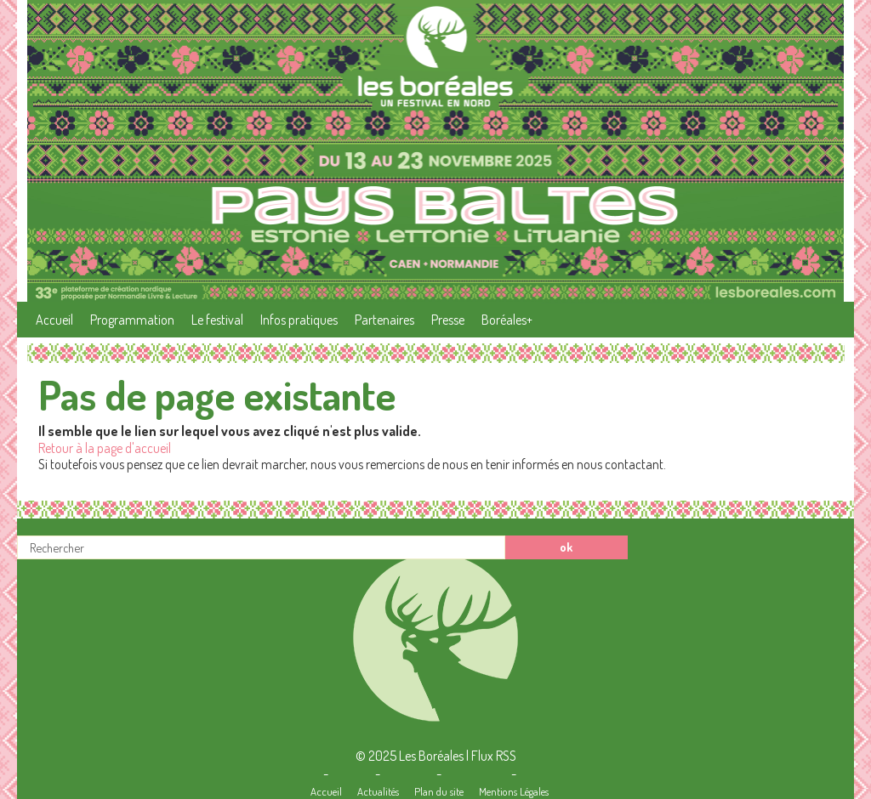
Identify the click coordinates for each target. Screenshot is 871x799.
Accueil (54, 319)
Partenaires (384, 319)
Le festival (217, 319)
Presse (447, 319)
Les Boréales (431, 755)
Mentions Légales (514, 791)
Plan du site (439, 791)
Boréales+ (506, 319)
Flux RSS (493, 755)
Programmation (132, 319)
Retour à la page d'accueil (104, 447)
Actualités (378, 791)
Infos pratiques (299, 319)
